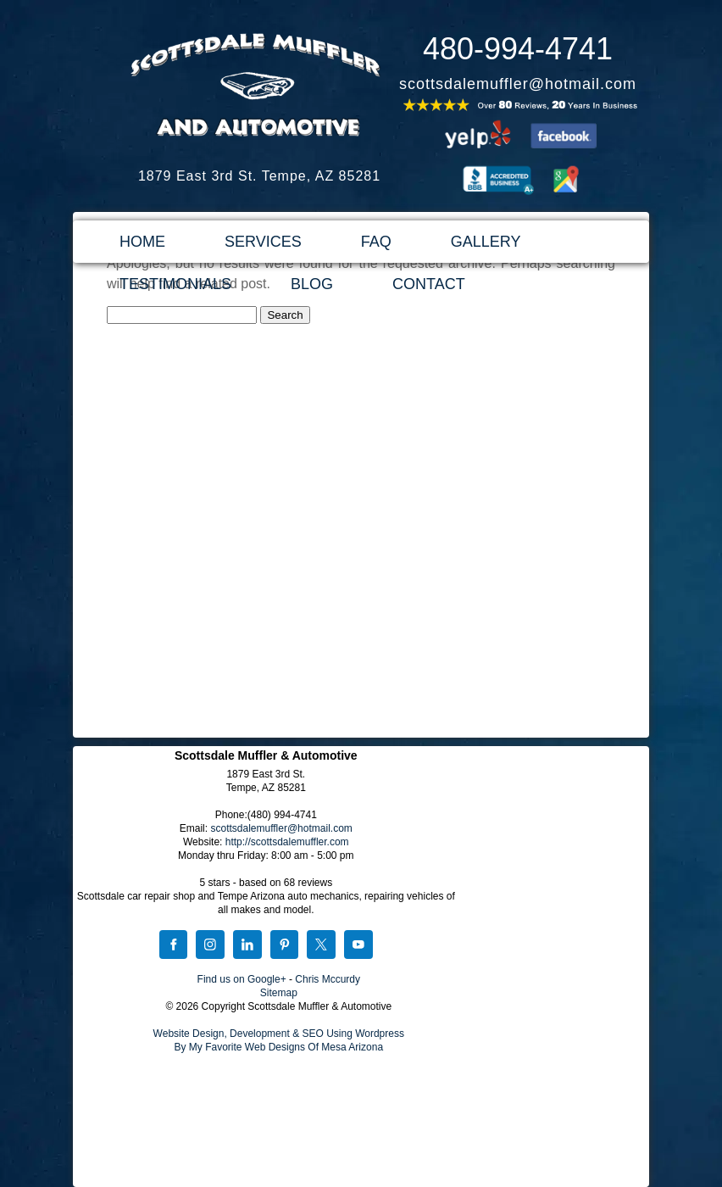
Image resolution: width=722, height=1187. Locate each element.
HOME (142, 241)
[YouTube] (358, 946)
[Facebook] (173, 946)
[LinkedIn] (247, 946)
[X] (321, 946)
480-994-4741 (518, 48)
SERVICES (263, 241)
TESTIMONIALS (175, 284)
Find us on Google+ (241, 979)
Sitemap (278, 993)
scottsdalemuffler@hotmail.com (517, 83)
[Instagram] (210, 946)
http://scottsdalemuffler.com (287, 842)
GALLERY (486, 241)
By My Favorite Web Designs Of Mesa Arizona (279, 1047)
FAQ (376, 241)
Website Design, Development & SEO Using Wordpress (278, 1033)
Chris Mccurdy (327, 979)
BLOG (312, 284)
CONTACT (428, 284)
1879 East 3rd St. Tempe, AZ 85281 (259, 176)
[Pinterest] (284, 946)
